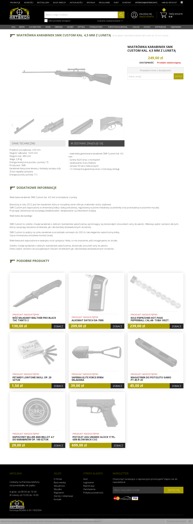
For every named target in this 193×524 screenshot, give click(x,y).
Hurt (85, 479)
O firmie (58, 479)
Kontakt (57, 499)
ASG (13, 27)
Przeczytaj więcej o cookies (176, 521)
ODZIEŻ (70, 27)
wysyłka (91, 2)
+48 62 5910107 (169, 2)
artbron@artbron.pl (146, 2)
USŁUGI (136, 27)
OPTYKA (81, 27)
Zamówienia (89, 489)
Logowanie (88, 482)
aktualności (76, 2)
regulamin (104, 2)
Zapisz (179, 76)
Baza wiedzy (60, 482)
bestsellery (43, 2)
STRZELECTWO (95, 27)
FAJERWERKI (176, 27)
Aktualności (59, 485)
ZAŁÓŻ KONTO (146, 16)
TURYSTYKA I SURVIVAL (117, 27)
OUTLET (147, 27)
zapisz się (174, 490)
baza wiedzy (59, 2)
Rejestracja (88, 485)
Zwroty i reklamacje (63, 495)
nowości (28, 2)
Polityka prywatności (93, 492)
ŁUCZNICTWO (35, 27)
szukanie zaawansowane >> (110, 20)
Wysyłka (58, 489)
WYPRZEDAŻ (160, 27)
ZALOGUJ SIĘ (145, 14)
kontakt (126, 2)
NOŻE (48, 27)
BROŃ (22, 27)
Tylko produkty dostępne (57, 20)
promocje (15, 2)
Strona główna (117, 35)
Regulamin (59, 492)
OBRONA (58, 27)
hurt (116, 2)
